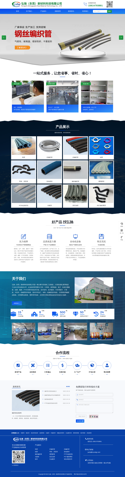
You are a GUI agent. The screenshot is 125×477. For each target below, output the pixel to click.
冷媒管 (47, 433)
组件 (36, 459)
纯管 (36, 449)
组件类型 (82, 433)
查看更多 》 (17, 303)
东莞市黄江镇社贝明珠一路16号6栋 (99, 463)
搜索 (109, 11)
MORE (68, 386)
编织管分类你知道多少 (51, 391)
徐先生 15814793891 (95, 441)
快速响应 (103, 316)
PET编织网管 (68, 456)
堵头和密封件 (68, 459)
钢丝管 (27, 433)
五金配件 (52, 459)
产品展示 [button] (43, 11)
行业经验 (20, 316)
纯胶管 (22, 433)
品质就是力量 (49, 241)
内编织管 (67, 449)
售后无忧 (101, 241)
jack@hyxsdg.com (94, 452)
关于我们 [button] (29, 11)
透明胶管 (52, 454)
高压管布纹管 (34, 433)
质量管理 (58, 11)
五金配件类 (69, 433)
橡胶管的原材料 (17, 413)
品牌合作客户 (84, 316)
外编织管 (53, 433)
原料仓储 (62, 316)
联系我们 (85, 11)
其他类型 (89, 433)
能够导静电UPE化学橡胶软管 (52, 395)
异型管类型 (76, 433)
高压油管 (52, 456)
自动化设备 (75, 241)
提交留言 (80, 421)
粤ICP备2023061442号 (80, 474)
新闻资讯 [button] (71, 11)
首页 (17, 11)
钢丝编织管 (38, 454)
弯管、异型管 (53, 451)
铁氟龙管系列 (60, 433)
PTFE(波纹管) (68, 454)
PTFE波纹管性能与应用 (51, 403)
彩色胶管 (67, 451)
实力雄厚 (23, 241)
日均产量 (42, 316)
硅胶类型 (42, 433)
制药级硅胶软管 (49, 399)
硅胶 (36, 451)
